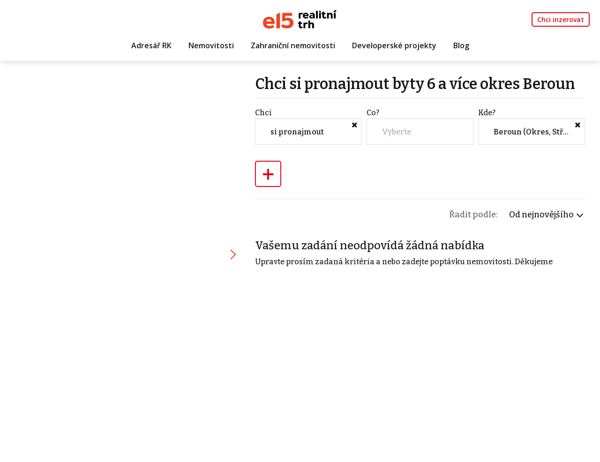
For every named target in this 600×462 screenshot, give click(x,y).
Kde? (486, 112)
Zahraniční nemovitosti (293, 45)
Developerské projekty (394, 45)
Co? (373, 112)
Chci (263, 112)
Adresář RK (151, 45)
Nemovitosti (211, 45)
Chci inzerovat (560, 19)
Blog (461, 45)
